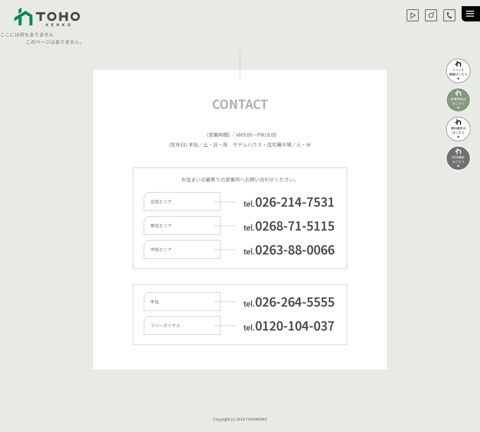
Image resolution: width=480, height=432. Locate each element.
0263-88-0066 (295, 249)
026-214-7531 (295, 201)
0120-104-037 (295, 325)
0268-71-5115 (295, 225)
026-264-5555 (295, 301)
